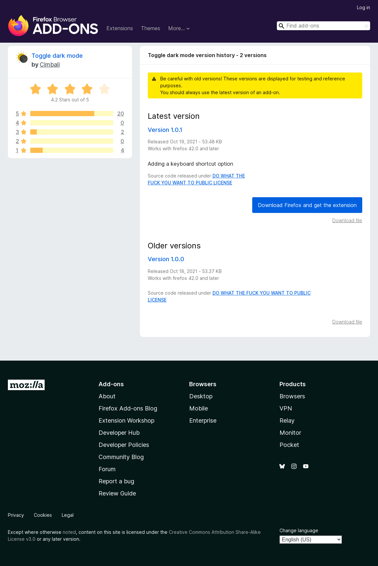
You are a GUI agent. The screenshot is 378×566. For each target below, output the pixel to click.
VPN (285, 408)
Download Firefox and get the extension (307, 205)
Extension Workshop (126, 420)
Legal (68, 515)
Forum (107, 469)
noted (69, 532)
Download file (347, 220)
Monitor (290, 432)
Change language (298, 530)
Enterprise (202, 420)
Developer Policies (124, 444)
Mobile (198, 408)
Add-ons (111, 384)
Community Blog (121, 456)
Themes (150, 28)
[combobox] (323, 25)
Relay (287, 420)
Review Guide (117, 493)
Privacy (16, 515)
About (107, 396)
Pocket (289, 444)
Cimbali (50, 64)
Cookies (43, 515)
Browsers (292, 396)
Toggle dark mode (57, 55)
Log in (363, 7)
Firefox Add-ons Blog (128, 408)
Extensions (119, 28)
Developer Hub (119, 432)
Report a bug (116, 481)
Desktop (200, 396)
